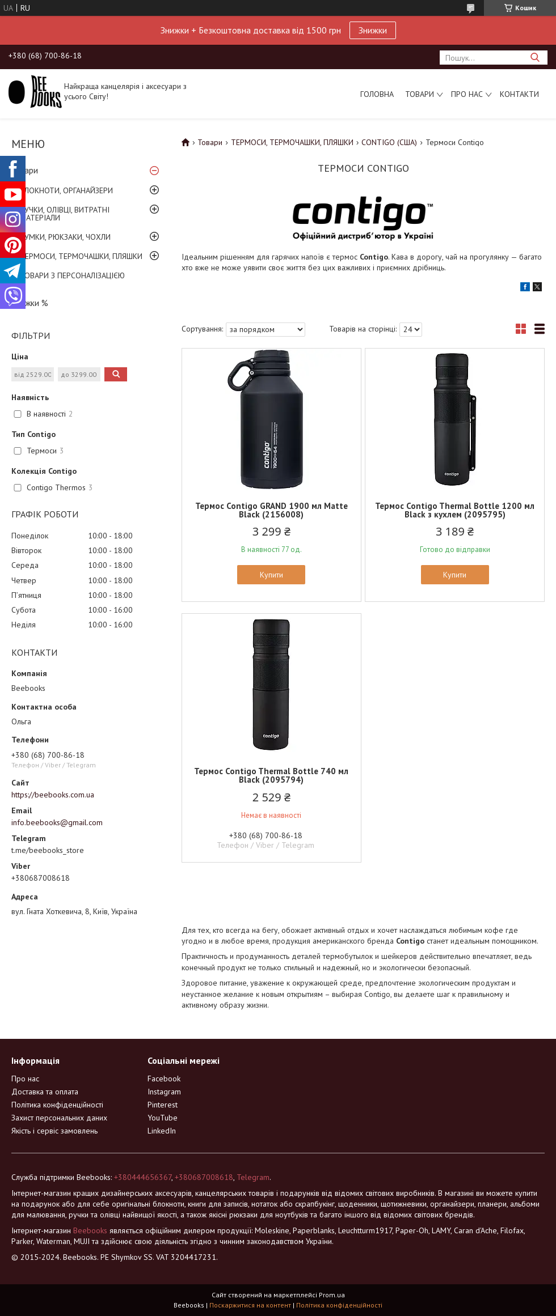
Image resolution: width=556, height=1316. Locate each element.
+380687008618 (204, 1177)
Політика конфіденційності (57, 1105)
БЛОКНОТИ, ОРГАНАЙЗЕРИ (66, 190)
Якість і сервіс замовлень (54, 1131)
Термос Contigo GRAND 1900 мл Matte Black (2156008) (271, 510)
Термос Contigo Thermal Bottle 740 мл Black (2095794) (271, 775)
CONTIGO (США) (389, 142)
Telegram (253, 1177)
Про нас (467, 94)
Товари (419, 94)
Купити (271, 575)
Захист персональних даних (59, 1118)
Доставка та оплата (44, 1091)
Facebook (164, 1078)
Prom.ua (332, 1294)
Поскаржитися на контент (250, 1305)
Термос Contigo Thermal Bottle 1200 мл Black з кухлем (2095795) (454, 510)
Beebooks (90, 1230)
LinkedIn (162, 1131)
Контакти (519, 94)
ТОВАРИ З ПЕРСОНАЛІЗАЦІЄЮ (72, 275)
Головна (377, 94)
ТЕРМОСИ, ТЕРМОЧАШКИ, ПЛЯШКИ (81, 256)
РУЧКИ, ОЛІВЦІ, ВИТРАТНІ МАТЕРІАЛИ (64, 214)
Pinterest (163, 1105)
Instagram (164, 1091)
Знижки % (29, 303)
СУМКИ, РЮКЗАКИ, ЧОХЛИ (65, 237)
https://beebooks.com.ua (52, 794)
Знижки (373, 30)
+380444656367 (142, 1177)
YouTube (163, 1118)
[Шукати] (534, 57)
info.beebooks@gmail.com (57, 822)
